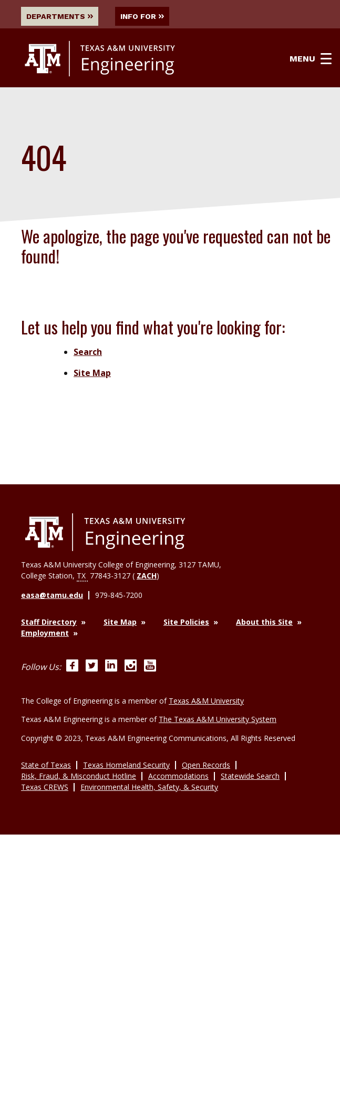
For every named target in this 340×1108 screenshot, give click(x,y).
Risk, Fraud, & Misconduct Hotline (78, 774)
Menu (312, 59)
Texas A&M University (206, 700)
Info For (144, 16)
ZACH (147, 576)
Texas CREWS (44, 785)
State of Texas (46, 763)
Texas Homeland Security (126, 763)
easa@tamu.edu (52, 595)
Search (88, 352)
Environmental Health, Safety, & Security (149, 785)
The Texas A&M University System (217, 718)
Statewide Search (250, 774)
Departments (60, 16)
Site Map (92, 373)
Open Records (206, 763)
